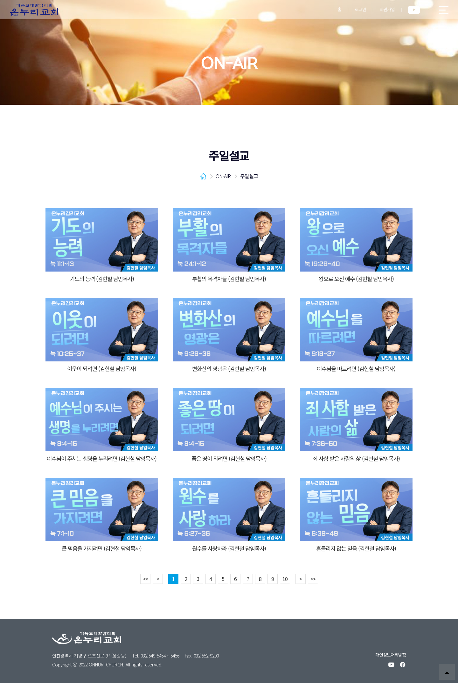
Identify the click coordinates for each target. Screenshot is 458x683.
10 (285, 579)
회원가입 (387, 9)
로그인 (360, 9)
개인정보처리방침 (390, 654)
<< (145, 579)
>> (313, 579)
